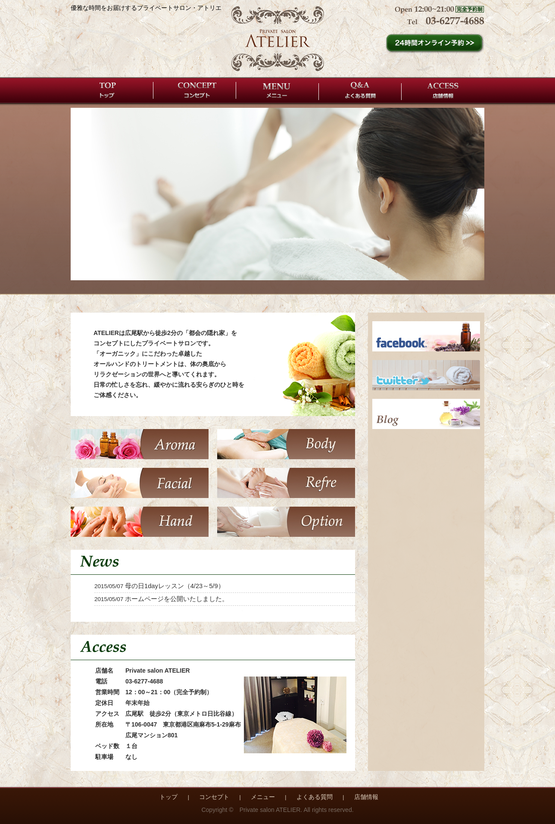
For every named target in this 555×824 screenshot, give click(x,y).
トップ (112, 90)
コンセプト (194, 90)
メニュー (277, 90)
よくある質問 (360, 90)
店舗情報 (443, 90)
